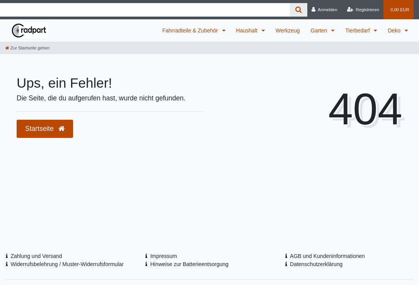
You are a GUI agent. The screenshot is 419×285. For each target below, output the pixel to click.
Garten (320, 30)
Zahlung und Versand (36, 256)
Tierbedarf (358, 30)
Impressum (163, 256)
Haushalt (247, 30)
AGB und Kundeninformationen (327, 256)
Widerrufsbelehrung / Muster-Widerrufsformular (67, 264)
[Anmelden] (324, 9)
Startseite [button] (45, 128)
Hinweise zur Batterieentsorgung (189, 264)
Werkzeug (288, 30)
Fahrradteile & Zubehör (191, 30)
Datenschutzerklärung (316, 264)
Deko (395, 30)
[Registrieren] (363, 9)
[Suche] (298, 10)
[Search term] (145, 10)
